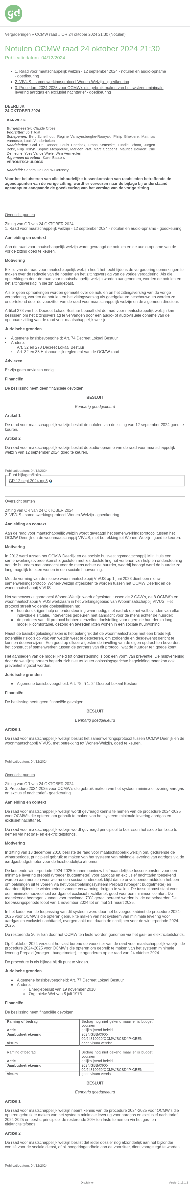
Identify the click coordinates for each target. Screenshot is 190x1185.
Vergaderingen (18, 34)
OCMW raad (46, 34)
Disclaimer (87, 1182)
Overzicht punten (20, 215)
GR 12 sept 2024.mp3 (28, 481)
